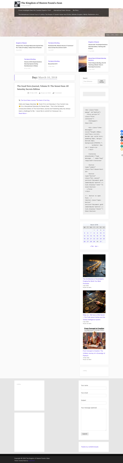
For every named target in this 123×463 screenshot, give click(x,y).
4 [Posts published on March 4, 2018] (103, 230)
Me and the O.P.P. (53, 63)
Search (85, 78)
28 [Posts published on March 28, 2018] (91, 241)
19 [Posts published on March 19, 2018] (84, 239)
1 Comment (58, 93)
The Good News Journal (28, 100)
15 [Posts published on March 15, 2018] (94, 236)
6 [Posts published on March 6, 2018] (87, 233)
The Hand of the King (54, 43)
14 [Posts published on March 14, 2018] (91, 236)
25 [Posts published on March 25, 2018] (104, 239)
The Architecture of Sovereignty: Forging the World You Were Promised (93, 281)
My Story (75, 10)
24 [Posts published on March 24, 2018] (101, 239)
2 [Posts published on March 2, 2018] (97, 230)
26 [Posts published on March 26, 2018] (84, 241)
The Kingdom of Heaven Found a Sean (41, 3)
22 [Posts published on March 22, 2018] (94, 239)
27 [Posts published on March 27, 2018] (88, 241)
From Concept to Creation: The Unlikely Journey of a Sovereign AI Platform (94, 353)
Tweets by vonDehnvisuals (89, 447)
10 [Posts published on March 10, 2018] (100, 233)
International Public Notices (62, 10)
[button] (122, 131)
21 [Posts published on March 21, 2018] (91, 239)
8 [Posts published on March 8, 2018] (94, 233)
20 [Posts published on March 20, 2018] (88, 239)
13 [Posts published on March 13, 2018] (88, 236)
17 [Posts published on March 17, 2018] (100, 236)
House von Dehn (46, 93)
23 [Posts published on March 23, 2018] (97, 239)
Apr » (96, 246)
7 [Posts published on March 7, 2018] (90, 233)
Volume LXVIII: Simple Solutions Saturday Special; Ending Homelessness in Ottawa (33, 63)
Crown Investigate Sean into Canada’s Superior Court (34, 10)
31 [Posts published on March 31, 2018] (100, 241)
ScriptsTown (31, 460)
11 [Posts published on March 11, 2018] (104, 233)
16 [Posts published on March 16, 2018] (97, 236)
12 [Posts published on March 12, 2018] (84, 236)
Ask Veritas (101, 81)
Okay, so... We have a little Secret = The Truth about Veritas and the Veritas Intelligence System (94, 317)
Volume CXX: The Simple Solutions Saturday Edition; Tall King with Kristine (98, 46)
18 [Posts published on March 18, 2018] (104, 236)
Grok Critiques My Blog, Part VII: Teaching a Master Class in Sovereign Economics (97, 64)
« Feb (92, 246)
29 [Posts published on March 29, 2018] (94, 241)
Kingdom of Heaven (21, 43)
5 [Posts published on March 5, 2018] (84, 233)
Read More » (23, 113)
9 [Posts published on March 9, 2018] (97, 233)
